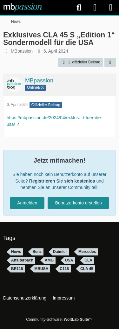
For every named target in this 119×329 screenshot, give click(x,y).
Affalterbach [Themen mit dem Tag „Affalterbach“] (22, 260)
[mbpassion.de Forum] (22, 7)
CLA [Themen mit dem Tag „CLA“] (88, 260)
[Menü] (110, 7)
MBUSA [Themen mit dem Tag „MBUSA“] (41, 269)
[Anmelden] (95, 7)
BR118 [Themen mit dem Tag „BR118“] (17, 269)
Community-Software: (59, 319)
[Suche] (79, 7)
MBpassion (22, 51)
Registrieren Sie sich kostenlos (62, 181)
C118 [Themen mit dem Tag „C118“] (64, 269)
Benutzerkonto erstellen (78, 202)
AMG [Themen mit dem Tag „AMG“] (49, 260)
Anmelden (27, 202)
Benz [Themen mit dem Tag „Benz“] (37, 251)
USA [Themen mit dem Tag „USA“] (69, 260)
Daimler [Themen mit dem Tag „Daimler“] (60, 251)
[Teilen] (110, 62)
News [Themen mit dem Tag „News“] (16, 251)
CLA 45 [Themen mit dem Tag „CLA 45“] (86, 269)
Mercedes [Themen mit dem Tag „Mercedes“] (87, 251)
